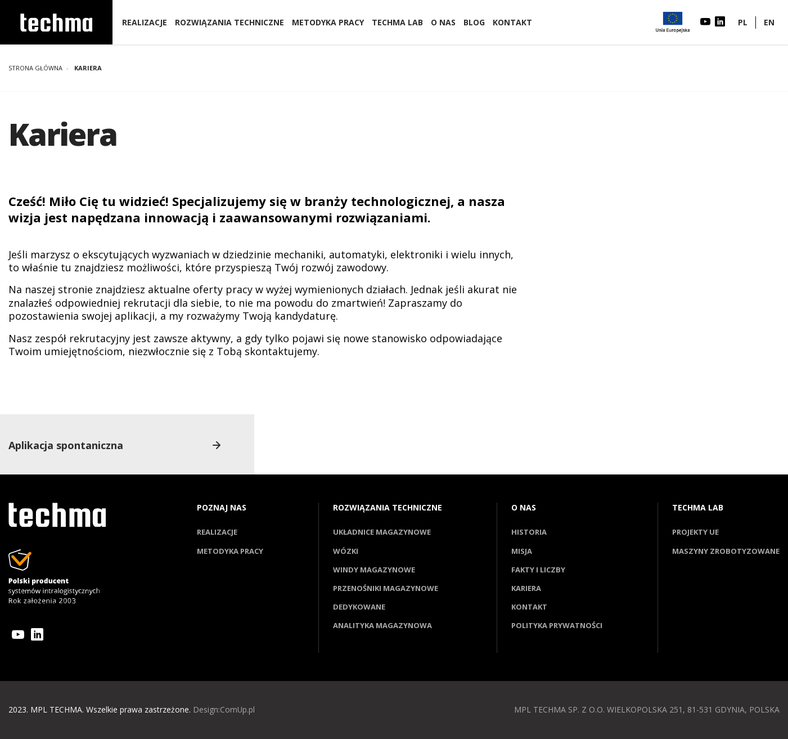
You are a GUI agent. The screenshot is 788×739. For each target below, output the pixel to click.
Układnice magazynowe (382, 532)
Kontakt (512, 22)
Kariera (526, 588)
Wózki (345, 551)
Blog (474, 22)
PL (743, 22)
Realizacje (144, 22)
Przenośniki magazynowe (385, 588)
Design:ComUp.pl (224, 709)
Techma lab (397, 22)
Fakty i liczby (538, 570)
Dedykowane (359, 607)
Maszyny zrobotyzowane (726, 551)
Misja (521, 551)
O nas (443, 22)
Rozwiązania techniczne (229, 22)
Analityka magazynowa (382, 625)
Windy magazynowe (374, 570)
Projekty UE (695, 532)
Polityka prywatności (556, 625)
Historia (529, 532)
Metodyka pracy (328, 22)
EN (769, 22)
